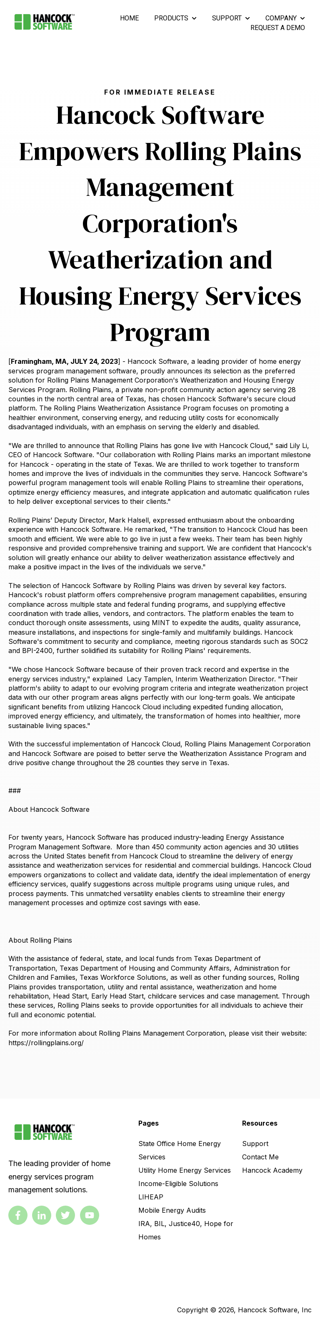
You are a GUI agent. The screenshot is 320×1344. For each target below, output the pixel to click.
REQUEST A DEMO (277, 28)
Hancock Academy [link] (272, 1170)
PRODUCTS (171, 18)
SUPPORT (227, 18)
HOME (129, 18)
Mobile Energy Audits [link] (172, 1210)
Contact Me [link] (260, 1157)
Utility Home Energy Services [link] (184, 1170)
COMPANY (281, 18)
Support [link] (255, 1143)
